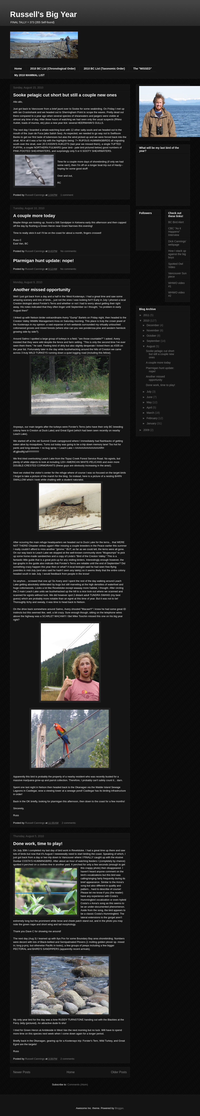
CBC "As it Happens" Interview (174, 231)
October (152, 335)
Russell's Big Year (43, 14)
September (153, 340)
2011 (146, 315)
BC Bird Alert (176, 222)
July (149, 391)
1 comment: (67, 194)
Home (18, 68)
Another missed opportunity (41, 289)
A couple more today (34, 215)
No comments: (68, 251)
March (151, 412)
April (150, 407)
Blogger (119, 1108)
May (149, 402)
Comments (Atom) (77, 1084)
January (152, 423)
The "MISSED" (142, 68)
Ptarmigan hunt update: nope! (43, 260)
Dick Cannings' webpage (177, 243)
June (150, 397)
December (153, 325)
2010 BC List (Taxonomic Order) (104, 68)
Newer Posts (21, 1072)
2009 (146, 430)
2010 (146, 320)
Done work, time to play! (37, 843)
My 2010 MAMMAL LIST (29, 75)
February (152, 418)
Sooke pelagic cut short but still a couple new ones (65, 95)
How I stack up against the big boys (177, 254)
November (153, 330)
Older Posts (119, 1072)
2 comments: (69, 822)
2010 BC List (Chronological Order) (52, 68)
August (151, 346)
